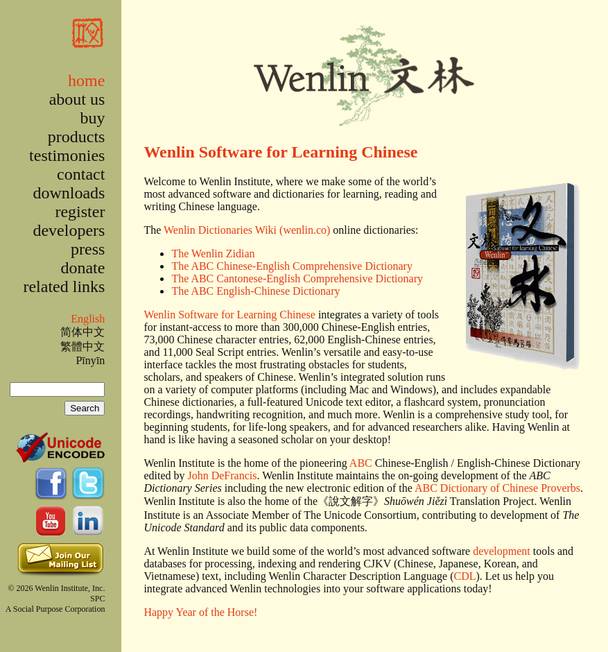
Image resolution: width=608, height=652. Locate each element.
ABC (360, 463)
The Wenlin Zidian (212, 253)
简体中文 (82, 332)
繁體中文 (82, 346)
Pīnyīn (90, 360)
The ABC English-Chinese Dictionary (255, 291)
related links (64, 286)
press (88, 249)
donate (82, 268)
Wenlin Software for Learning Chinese (280, 152)
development (501, 551)
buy (92, 118)
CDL (464, 576)
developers (69, 230)
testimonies (67, 155)
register (80, 212)
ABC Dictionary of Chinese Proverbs (497, 488)
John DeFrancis (222, 475)
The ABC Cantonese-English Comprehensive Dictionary (297, 278)
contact (81, 174)
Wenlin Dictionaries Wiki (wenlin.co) (247, 230)
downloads (69, 193)
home (86, 80)
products (76, 137)
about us (77, 99)
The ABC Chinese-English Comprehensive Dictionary (291, 266)
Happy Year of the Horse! (200, 612)
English (88, 319)
